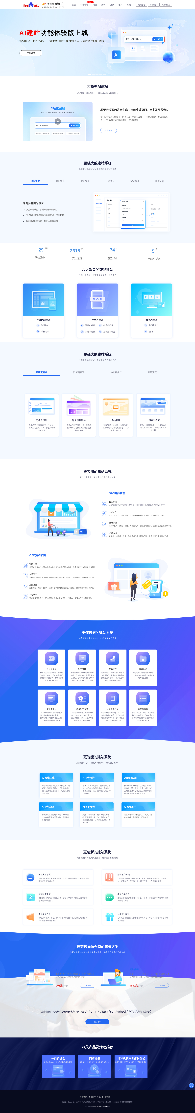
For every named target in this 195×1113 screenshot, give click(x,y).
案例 (103, 5)
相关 (120, 5)
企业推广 (92, 1097)
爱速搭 (107, 1097)
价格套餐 (84, 5)
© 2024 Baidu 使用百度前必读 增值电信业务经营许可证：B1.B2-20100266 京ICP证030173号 (98, 1102)
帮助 (129, 5)
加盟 (112, 5)
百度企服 (100, 1097)
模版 (95, 5)
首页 (74, 5)
